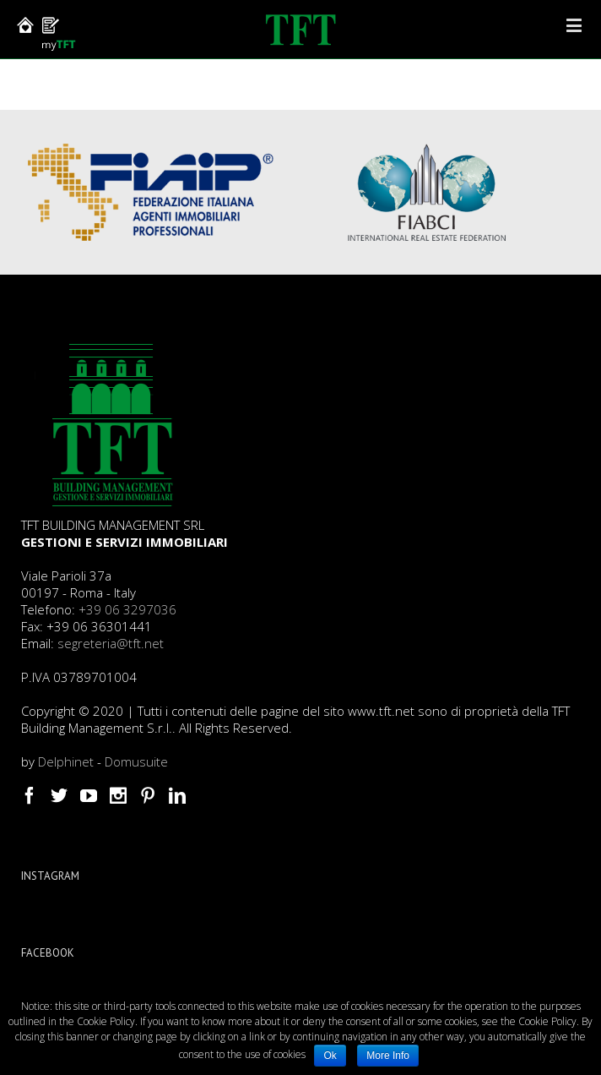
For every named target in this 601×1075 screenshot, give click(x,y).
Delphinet (66, 761)
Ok (329, 1055)
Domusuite (136, 761)
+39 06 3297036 (127, 609)
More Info (387, 1055)
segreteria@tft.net (110, 643)
